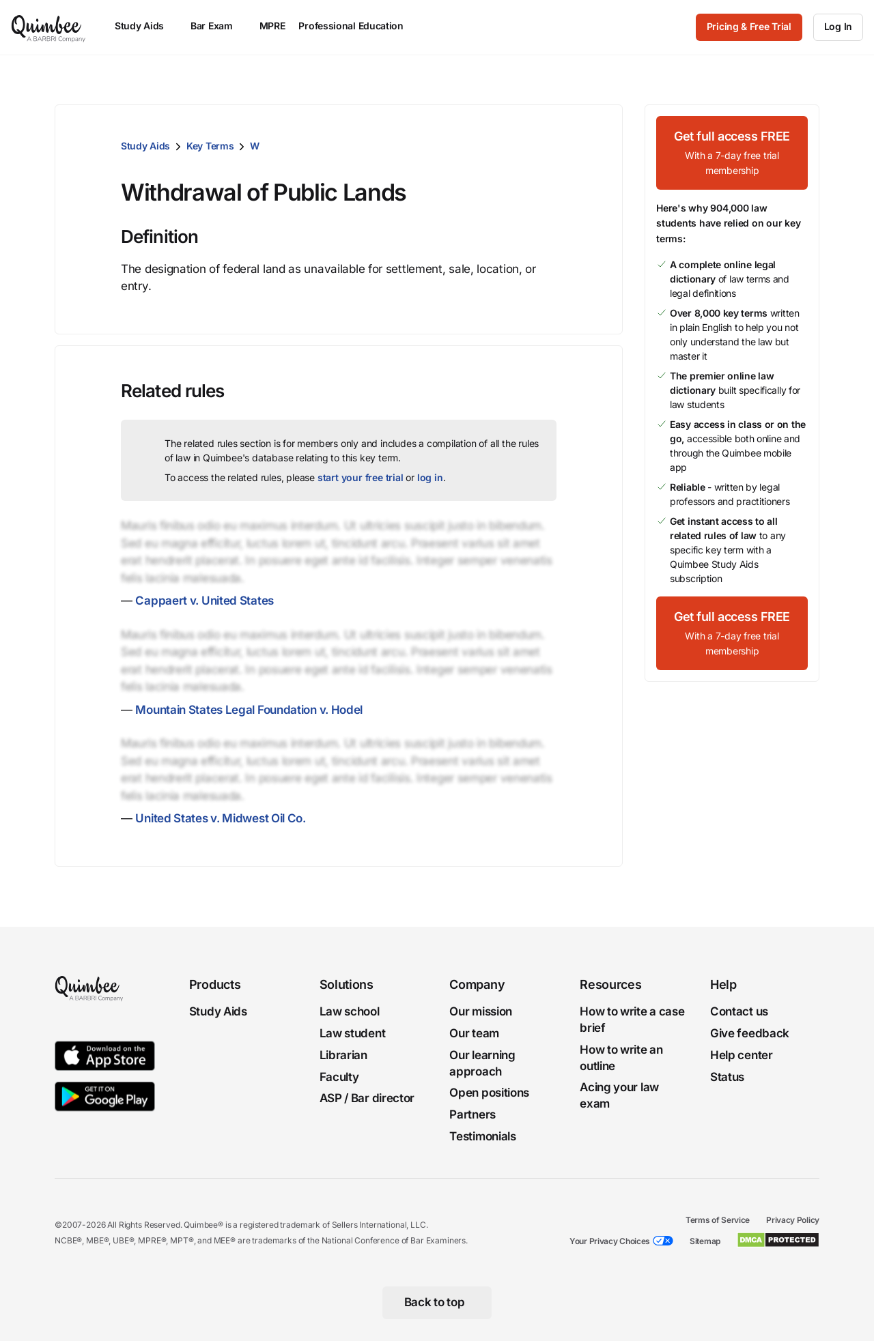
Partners (472, 1114)
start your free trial (361, 477)
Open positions (489, 1093)
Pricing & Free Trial (749, 26)
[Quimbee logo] (49, 27)
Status (727, 1077)
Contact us (739, 1011)
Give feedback (749, 1033)
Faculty (339, 1077)
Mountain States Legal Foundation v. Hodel (249, 710)
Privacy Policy (792, 1220)
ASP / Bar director (367, 1099)
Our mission (480, 1011)
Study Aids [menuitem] (146, 25)
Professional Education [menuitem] (357, 25)
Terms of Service (718, 1220)
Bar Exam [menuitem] (218, 25)
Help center (741, 1055)
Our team (474, 1033)
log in (430, 477)
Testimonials (482, 1136)
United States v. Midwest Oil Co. (220, 818)
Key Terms (210, 146)
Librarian (343, 1055)
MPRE (272, 25)
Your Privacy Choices (609, 1241)
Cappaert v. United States (204, 600)
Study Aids (145, 146)
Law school (350, 1011)
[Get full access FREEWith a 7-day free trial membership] (732, 153)
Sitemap (705, 1241)
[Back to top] (437, 1302)
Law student (353, 1033)
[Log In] (838, 27)
